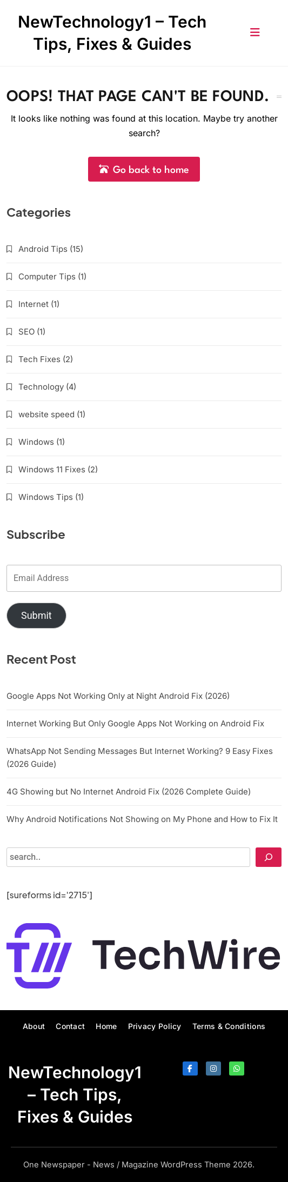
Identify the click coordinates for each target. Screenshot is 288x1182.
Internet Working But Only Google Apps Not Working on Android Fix (135, 723)
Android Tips (43, 249)
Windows (36, 442)
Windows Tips (45, 497)
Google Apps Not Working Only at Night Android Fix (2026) (118, 696)
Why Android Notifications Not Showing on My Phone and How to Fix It (142, 819)
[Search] (269, 857)
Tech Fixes (39, 359)
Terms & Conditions (228, 1026)
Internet (33, 304)
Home (106, 1026)
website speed (46, 414)
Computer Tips (47, 276)
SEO (26, 331)
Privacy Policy (155, 1026)
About (34, 1026)
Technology (41, 387)
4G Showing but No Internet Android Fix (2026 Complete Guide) (128, 791)
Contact (70, 1026)
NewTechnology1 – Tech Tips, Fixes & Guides (75, 1094)
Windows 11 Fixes (51, 469)
